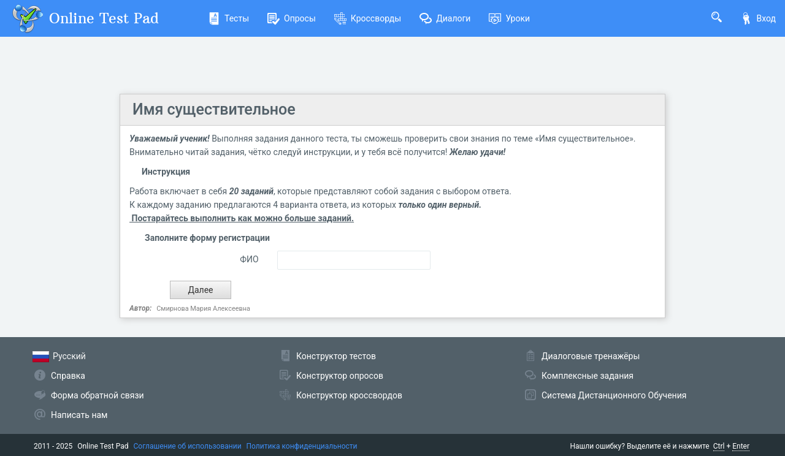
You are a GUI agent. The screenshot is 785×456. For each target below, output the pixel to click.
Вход (758, 18)
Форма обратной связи (97, 395)
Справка (68, 376)
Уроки (509, 18)
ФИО (249, 259)
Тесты (228, 18)
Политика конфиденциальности (302, 446)
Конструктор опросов (339, 376)
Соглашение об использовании (188, 446)
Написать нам (79, 415)
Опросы (291, 18)
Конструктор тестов (336, 356)
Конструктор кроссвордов (349, 395)
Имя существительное (214, 109)
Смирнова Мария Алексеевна (203, 309)
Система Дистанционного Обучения (614, 395)
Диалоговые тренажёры (591, 356)
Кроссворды (367, 18)
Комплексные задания (588, 376)
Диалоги (444, 18)
